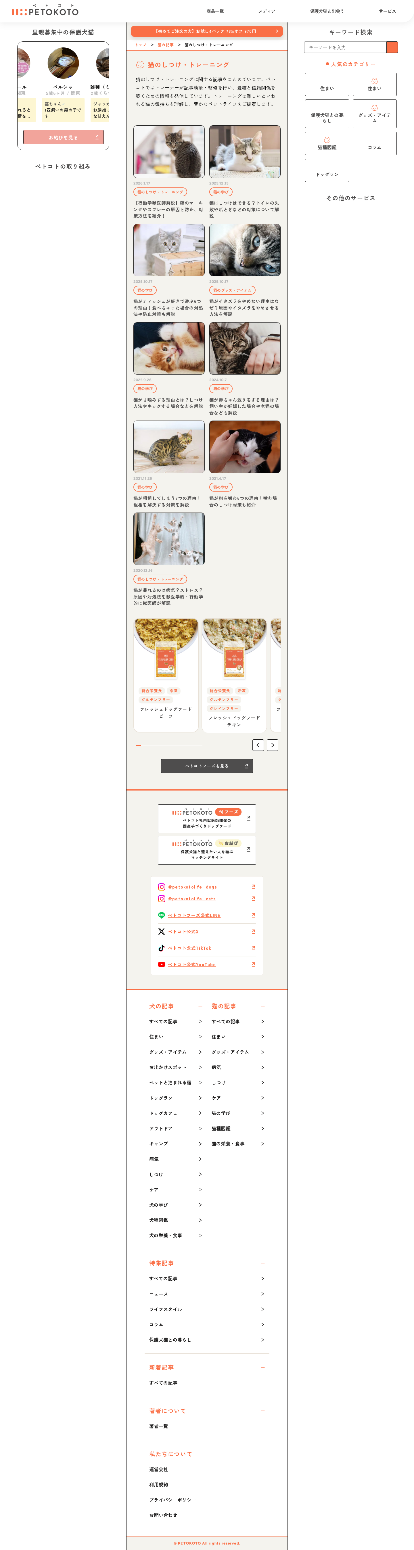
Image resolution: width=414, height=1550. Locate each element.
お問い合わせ (163, 1514)
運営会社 (158, 1469)
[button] (258, 745)
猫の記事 (166, 45)
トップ (141, 45)
